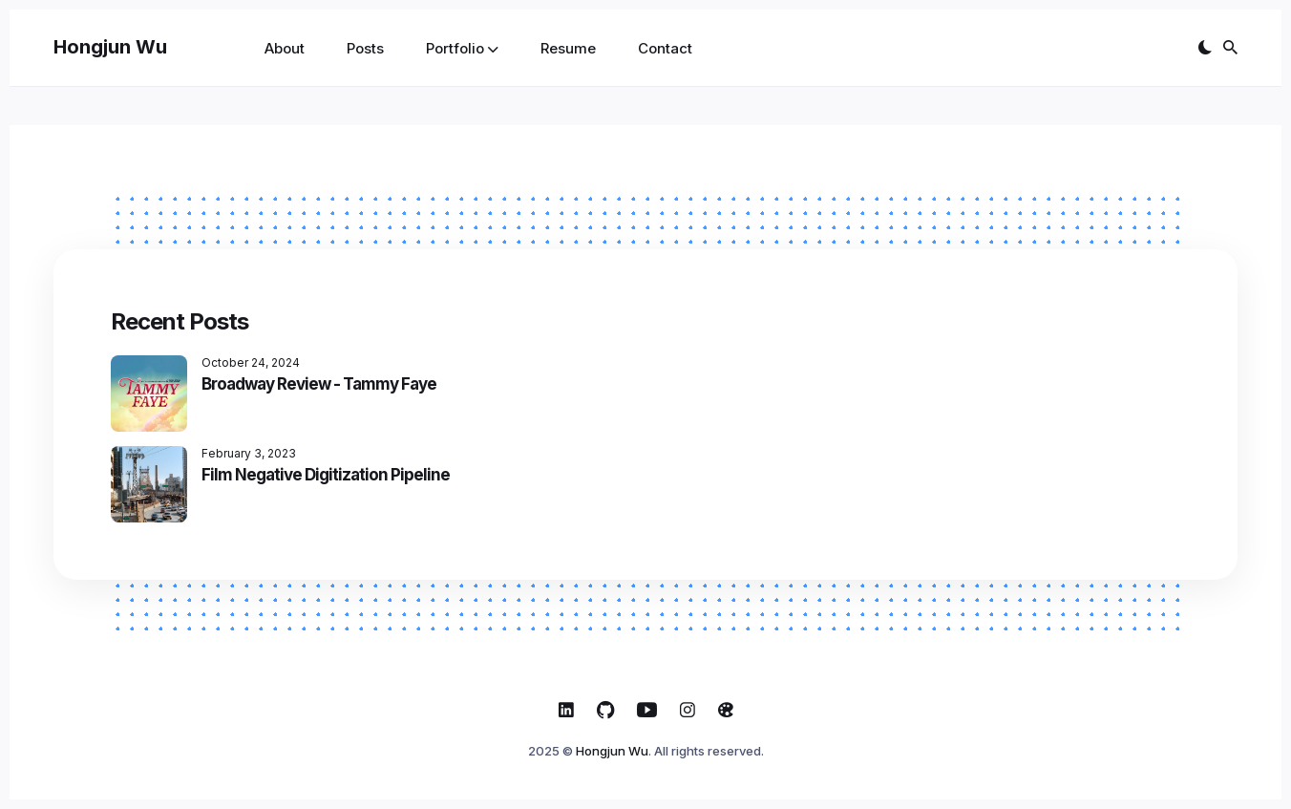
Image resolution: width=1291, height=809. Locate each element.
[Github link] (605, 710)
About (285, 48)
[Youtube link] (647, 710)
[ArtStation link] (726, 710)
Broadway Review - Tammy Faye (318, 384)
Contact (665, 48)
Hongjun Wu (110, 46)
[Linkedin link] (566, 710)
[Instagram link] (687, 710)
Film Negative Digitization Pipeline (325, 474)
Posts (365, 48)
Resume (568, 48)
